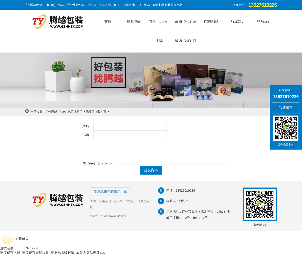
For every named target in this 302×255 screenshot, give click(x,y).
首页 (107, 21)
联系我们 (264, 21)
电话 (85, 134)
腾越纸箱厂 (211, 21)
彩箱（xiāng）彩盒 (159, 25)
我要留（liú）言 (96, 111)
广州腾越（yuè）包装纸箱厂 (63, 111)
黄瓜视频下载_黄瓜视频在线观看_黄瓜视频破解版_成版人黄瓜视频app (52, 252)
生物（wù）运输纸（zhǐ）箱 (185, 25)
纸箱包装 (134, 21)
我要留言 (283, 108)
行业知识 (238, 21)
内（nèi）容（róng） (98, 163)
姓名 (85, 126)
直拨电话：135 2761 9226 (19, 248)
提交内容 (151, 170)
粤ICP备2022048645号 (113, 215)
